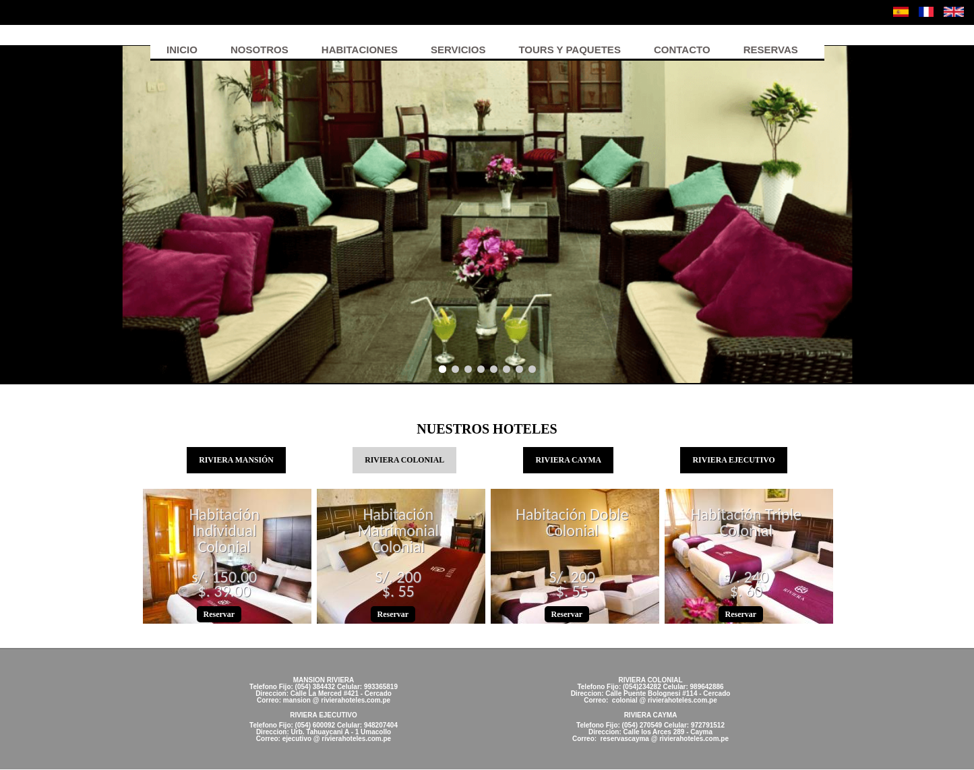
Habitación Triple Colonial (746, 524)
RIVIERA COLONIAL (411, 459)
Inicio (181, 49)
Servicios (458, 49)
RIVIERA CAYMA (568, 460)
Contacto (682, 49)
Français (926, 12)
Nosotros (259, 49)
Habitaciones (360, 49)
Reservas (770, 49)
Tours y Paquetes (569, 49)
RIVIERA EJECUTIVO (734, 460)
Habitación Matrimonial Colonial (398, 532)
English (954, 12)
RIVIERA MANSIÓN (236, 460)
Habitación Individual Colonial (224, 532)
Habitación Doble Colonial (572, 524)
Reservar (219, 615)
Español (901, 12)
